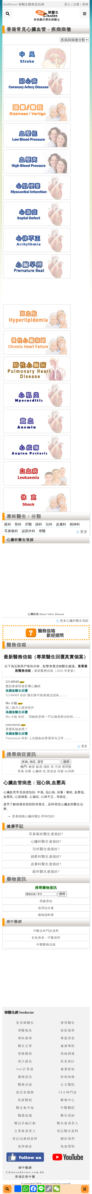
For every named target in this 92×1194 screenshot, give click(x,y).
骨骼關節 (25, 1053)
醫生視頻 (68, 1115)
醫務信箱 (16, 644)
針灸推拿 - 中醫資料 (46, 937)
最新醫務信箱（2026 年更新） (55, 670)
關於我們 (68, 1138)
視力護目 (25, 1061)
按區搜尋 (68, 1030)
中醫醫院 (68, 1107)
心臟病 (37, 771)
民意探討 (68, 1061)
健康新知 (68, 1069)
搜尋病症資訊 (22, 754)
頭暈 (28, 771)
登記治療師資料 (25, 1138)
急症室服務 (25, 1092)
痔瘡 (60, 771)
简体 (85, 4)
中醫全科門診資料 (46, 930)
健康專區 (68, 1046)
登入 (67, 4)
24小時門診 (67, 1092)
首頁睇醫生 (25, 1022)
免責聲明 (68, 1146)
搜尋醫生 (68, 1022)
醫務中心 (68, 1100)
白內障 (69, 771)
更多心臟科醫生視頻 (72, 620)
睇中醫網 (14, 921)
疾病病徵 (68, 1076)
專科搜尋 (25, 1038)
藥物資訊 (16, 879)
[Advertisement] (46, 290)
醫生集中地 (25, 1107)
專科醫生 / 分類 (24, 516)
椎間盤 (67, 766)
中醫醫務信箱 (45, 944)
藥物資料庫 (46, 915)
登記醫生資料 (68, 1131)
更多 (81, 531)
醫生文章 (25, 1046)
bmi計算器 (25, 1069)
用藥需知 (46, 901)
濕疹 (46, 766)
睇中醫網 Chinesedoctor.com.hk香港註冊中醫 (25, 1172)
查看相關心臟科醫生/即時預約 (33, 816)
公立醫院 (68, 1084)
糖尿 (32, 766)
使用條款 (25, 1146)
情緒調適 (68, 1053)
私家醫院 (25, 1100)
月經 (58, 766)
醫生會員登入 (68, 1123)
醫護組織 (25, 1115)
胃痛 (21, 771)
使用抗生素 (46, 908)
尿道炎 (52, 771)
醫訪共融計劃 (25, 1123)
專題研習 (68, 1038)
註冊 (76, 4)
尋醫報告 (25, 1030)
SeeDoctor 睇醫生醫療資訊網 (23, 4)
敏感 (39, 766)
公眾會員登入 (25, 1131)
